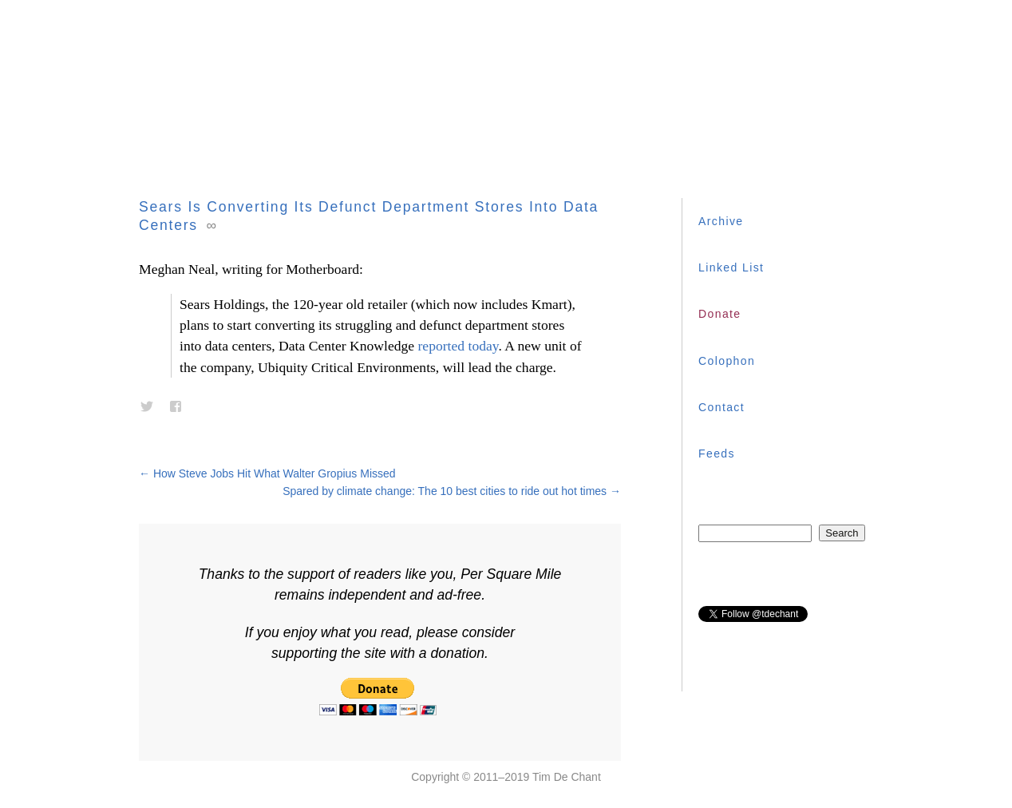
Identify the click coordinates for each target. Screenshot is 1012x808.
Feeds (716, 453)
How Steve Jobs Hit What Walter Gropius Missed (267, 473)
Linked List (731, 267)
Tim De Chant (566, 776)
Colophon (726, 360)
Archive (720, 221)
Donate (719, 313)
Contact (721, 407)
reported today (458, 346)
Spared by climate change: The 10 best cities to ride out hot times (452, 491)
